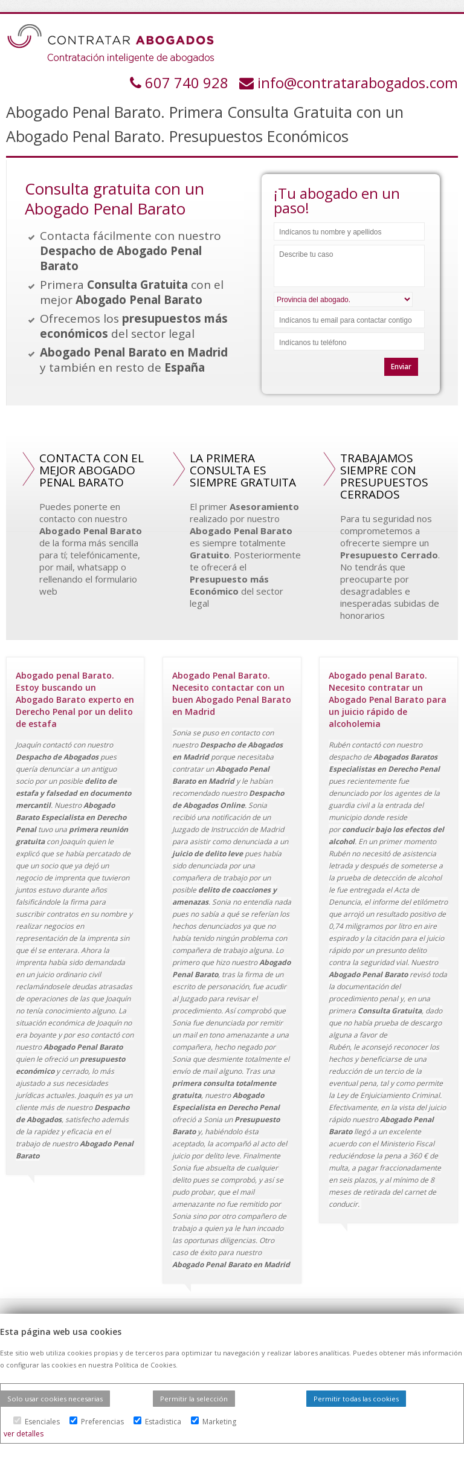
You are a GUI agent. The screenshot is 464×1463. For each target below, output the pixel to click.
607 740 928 (188, 82)
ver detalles (24, 1434)
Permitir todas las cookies (356, 1398)
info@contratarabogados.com (357, 82)
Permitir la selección (194, 1398)
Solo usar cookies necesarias (55, 1398)
